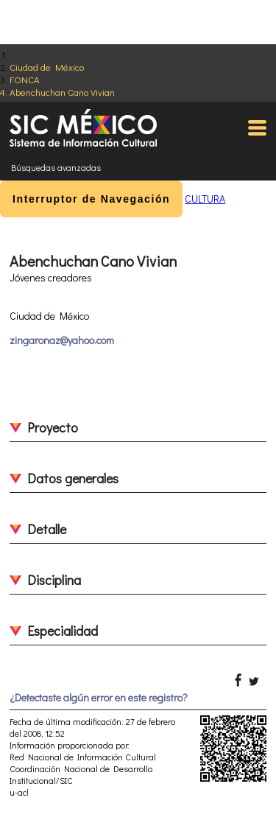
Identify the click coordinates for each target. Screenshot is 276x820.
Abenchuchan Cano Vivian (62, 91)
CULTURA (205, 199)
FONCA (25, 79)
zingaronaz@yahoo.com (62, 340)
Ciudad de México (47, 66)
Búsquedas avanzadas (56, 167)
